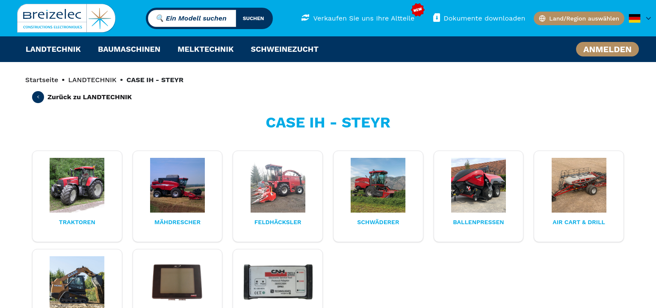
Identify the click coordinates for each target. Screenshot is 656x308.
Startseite (41, 80)
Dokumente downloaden (478, 17)
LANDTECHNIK (92, 80)
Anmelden (607, 49)
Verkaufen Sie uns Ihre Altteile (357, 17)
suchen (253, 18)
